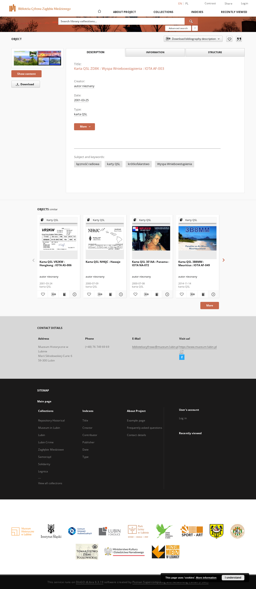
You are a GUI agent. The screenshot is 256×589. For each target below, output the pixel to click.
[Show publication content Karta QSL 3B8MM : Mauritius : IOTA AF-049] (203, 294)
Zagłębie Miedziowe (51, 449)
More (209, 305)
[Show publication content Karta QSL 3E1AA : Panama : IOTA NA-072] (156, 294)
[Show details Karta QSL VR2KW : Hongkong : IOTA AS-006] (74, 294)
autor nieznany (84, 86)
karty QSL (113, 164)
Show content (26, 74)
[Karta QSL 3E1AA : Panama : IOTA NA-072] (151, 238)
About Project (124, 12)
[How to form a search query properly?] (195, 28)
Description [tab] (95, 52)
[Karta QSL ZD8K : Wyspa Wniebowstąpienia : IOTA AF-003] (37, 58)
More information (206, 577)
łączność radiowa (87, 164)
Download (24, 84)
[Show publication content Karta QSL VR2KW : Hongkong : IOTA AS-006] (64, 294)
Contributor (89, 435)
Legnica (43, 471)
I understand (233, 577)
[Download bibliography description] (53, 294)
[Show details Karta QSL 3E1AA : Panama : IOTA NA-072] (166, 294)
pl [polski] (187, 3)
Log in (183, 418)
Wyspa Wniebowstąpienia (174, 164)
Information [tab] (155, 52)
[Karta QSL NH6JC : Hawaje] (105, 238)
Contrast (210, 3)
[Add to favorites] (229, 39)
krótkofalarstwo (138, 164)
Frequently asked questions (144, 428)
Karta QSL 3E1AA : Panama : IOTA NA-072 (150, 263)
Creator (87, 428)
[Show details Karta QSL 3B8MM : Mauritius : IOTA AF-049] (213, 294)
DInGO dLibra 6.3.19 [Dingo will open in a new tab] (90, 582)
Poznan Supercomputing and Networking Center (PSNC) (170, 582)
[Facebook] (181, 357)
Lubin (41, 435)
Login (244, 3)
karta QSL (80, 114)
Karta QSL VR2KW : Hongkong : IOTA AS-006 (56, 263)
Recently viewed (234, 12)
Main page (44, 401)
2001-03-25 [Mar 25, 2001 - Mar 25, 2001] (81, 100)
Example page (136, 420)
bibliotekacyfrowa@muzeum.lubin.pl (155, 347)
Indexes (197, 12)
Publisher (88, 442)
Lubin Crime (46, 442)
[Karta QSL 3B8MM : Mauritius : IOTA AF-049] (197, 238)
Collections (164, 12)
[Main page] (99, 12)
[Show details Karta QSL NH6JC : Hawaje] (120, 294)
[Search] (191, 21)
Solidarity (44, 464)
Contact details (136, 435)
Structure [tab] (215, 52)
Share (228, 3)
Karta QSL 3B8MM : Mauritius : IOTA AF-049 (194, 263)
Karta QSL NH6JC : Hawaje (103, 262)
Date (85, 449)
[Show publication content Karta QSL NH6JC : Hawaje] (110, 294)
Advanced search (178, 28)
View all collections (50, 483)
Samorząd (44, 457)
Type (85, 457)
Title (85, 420)
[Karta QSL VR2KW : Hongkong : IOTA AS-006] (59, 238)
